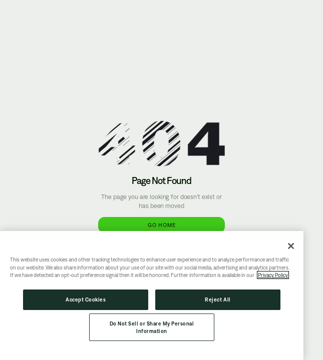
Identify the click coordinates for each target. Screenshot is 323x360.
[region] (151, 295)
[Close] (291, 246)
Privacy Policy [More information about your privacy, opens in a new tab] (273, 275)
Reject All (217, 299)
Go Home (162, 225)
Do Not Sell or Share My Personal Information (152, 327)
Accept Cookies (86, 299)
